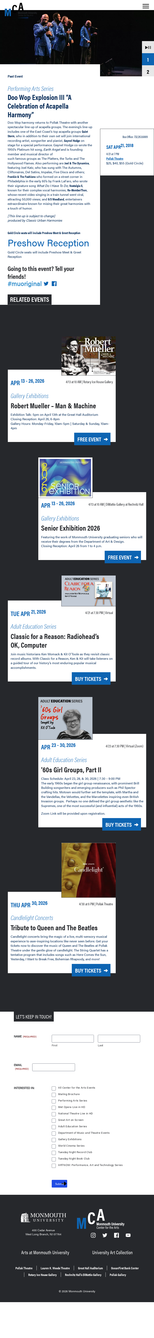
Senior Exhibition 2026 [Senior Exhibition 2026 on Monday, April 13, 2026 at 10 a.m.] (80, 553)
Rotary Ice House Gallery (99, 1306)
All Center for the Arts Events (77, 1121)
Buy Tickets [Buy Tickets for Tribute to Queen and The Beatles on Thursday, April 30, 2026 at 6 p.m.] (82, 1005)
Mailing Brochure (69, 1128)
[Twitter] (105, 1271)
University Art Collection (113, 1285)
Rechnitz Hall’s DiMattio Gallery (62, 1311)
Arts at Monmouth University (46, 1285)
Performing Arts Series (40, 87)
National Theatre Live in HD (76, 1147)
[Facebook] (117, 1271)
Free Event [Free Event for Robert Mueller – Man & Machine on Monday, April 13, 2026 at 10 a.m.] (83, 458)
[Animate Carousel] (148, 47)
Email (21, 1100)
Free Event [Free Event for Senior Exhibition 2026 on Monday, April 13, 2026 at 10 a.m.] (114, 583)
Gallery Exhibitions (70, 1173)
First (55, 1079)
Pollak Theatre (117, 155)
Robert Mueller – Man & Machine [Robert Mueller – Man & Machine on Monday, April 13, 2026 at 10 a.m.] (51, 419)
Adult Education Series (72, 1160)
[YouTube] (128, 1271)
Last (100, 1079)
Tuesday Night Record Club (75, 1186)
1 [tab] (148, 59)
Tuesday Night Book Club (74, 1192)
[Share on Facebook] (56, 286)
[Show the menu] (146, 7)
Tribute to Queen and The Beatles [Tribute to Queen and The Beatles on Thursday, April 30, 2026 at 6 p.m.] (54, 957)
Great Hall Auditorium (115, 1300)
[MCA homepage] (21, 9)
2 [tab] (148, 71)
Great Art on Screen (71, 1154)
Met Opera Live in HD (72, 1141)
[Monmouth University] (43, 1253)
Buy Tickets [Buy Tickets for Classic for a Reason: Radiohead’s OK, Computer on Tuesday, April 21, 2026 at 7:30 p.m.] (82, 703)
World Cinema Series (71, 1179)
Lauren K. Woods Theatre (71, 1300)
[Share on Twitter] (48, 286)
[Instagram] (93, 1271)
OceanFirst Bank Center (54, 1306)
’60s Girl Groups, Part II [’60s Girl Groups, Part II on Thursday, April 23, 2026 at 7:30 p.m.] (81, 792)
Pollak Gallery (105, 1311)
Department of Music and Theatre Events (84, 1167)
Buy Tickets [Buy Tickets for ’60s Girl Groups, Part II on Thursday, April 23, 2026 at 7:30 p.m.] (113, 852)
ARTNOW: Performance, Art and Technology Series (91, 1199)
